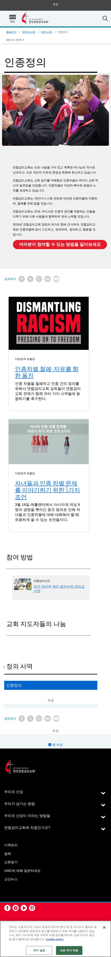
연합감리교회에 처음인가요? (27, 828)
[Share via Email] (56, 279)
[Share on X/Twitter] (30, 279)
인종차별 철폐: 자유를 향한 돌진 (46, 372)
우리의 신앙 (13, 792)
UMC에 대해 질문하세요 (22, 871)
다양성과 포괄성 (25, 359)
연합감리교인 (41, 580)
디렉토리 (11, 845)
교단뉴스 (11, 879)
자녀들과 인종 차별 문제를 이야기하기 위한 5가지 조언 (47, 490)
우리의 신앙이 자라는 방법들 (27, 816)
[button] (105, 19)
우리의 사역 (28, 32)
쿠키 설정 (39, 950)
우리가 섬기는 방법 (19, 804)
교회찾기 (11, 862)
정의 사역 (47, 32)
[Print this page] (47, 279)
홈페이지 (11, 32)
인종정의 (13, 685)
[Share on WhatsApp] (39, 279)
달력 (7, 854)
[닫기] (104, 927)
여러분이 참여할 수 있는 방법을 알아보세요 (60, 244)
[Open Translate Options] (15, 40)
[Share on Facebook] (22, 279)
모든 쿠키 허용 (69, 950)
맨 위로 (55, 745)
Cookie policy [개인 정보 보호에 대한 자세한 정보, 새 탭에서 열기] (55, 939)
